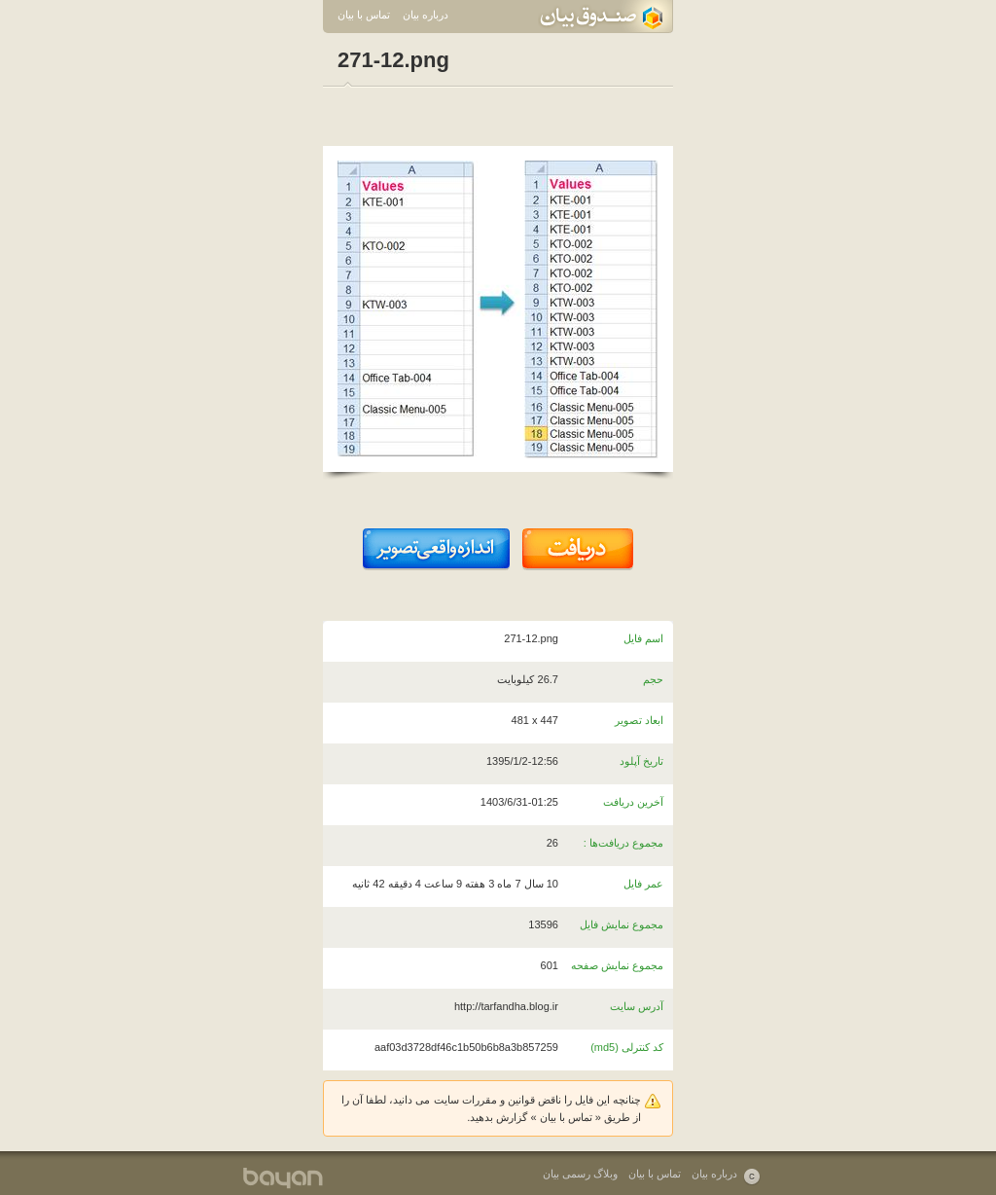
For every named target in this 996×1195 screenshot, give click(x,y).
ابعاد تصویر (639, 720)
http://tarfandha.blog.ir (506, 1006)
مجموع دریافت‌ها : (623, 843)
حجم (653, 679)
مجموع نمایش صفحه (617, 965)
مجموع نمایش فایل (621, 924)
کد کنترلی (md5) (626, 1047)
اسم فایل (643, 638)
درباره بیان (425, 14)
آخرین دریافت (633, 802)
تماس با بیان (364, 14)
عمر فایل (643, 883)
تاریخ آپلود (641, 761)
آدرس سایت (636, 1006)
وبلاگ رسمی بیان (580, 1173)
